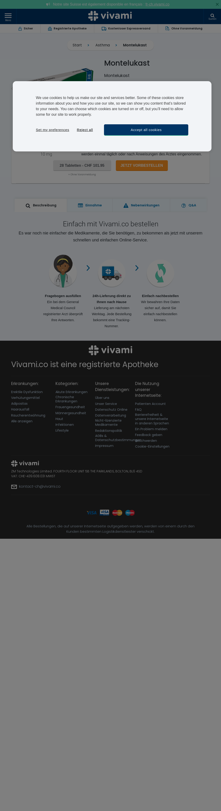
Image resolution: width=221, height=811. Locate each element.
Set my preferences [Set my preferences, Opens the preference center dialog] (52, 130)
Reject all (85, 130)
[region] (112, 116)
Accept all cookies (146, 130)
